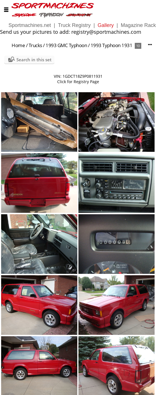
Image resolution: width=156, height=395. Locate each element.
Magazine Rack (138, 25)
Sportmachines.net (29, 25)
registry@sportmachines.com (106, 31)
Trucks (35, 45)
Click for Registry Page (78, 81)
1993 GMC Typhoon (66, 45)
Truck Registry (74, 25)
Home (18, 45)
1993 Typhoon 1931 (112, 45)
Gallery (106, 25)
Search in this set (34, 59)
